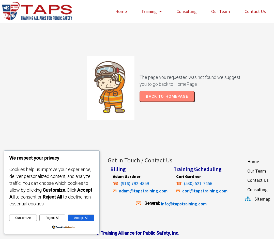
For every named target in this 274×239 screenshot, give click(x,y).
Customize (23, 218)
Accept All (81, 218)
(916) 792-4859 (135, 183)
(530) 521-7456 (198, 183)
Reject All (52, 218)
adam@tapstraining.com (143, 191)
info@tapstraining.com (184, 204)
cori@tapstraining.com (204, 191)
